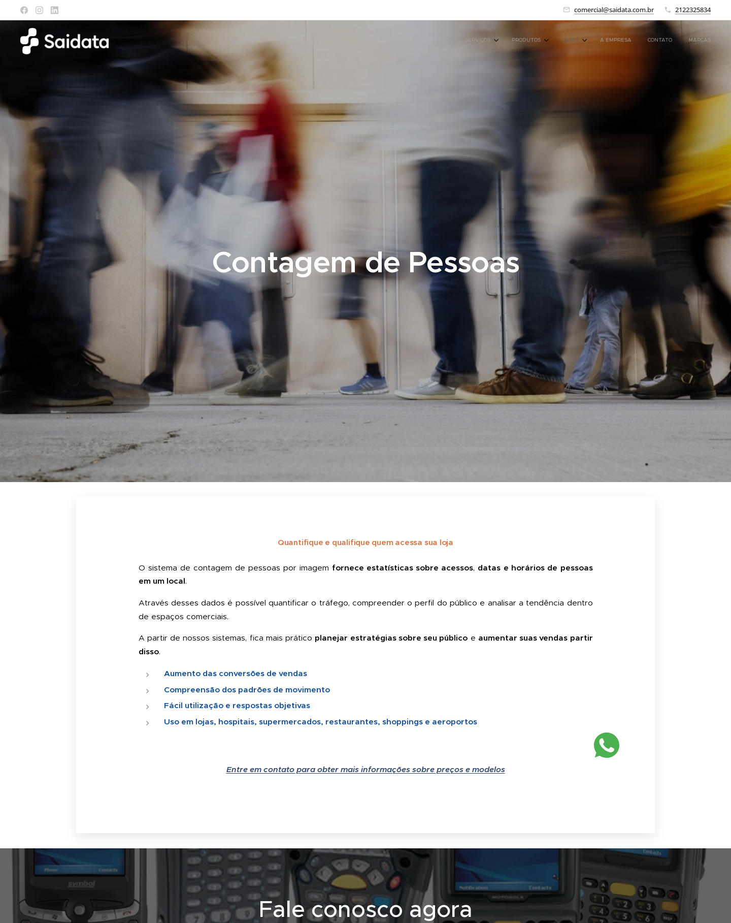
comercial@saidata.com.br (614, 9)
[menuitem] (600, 41)
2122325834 (693, 9)
